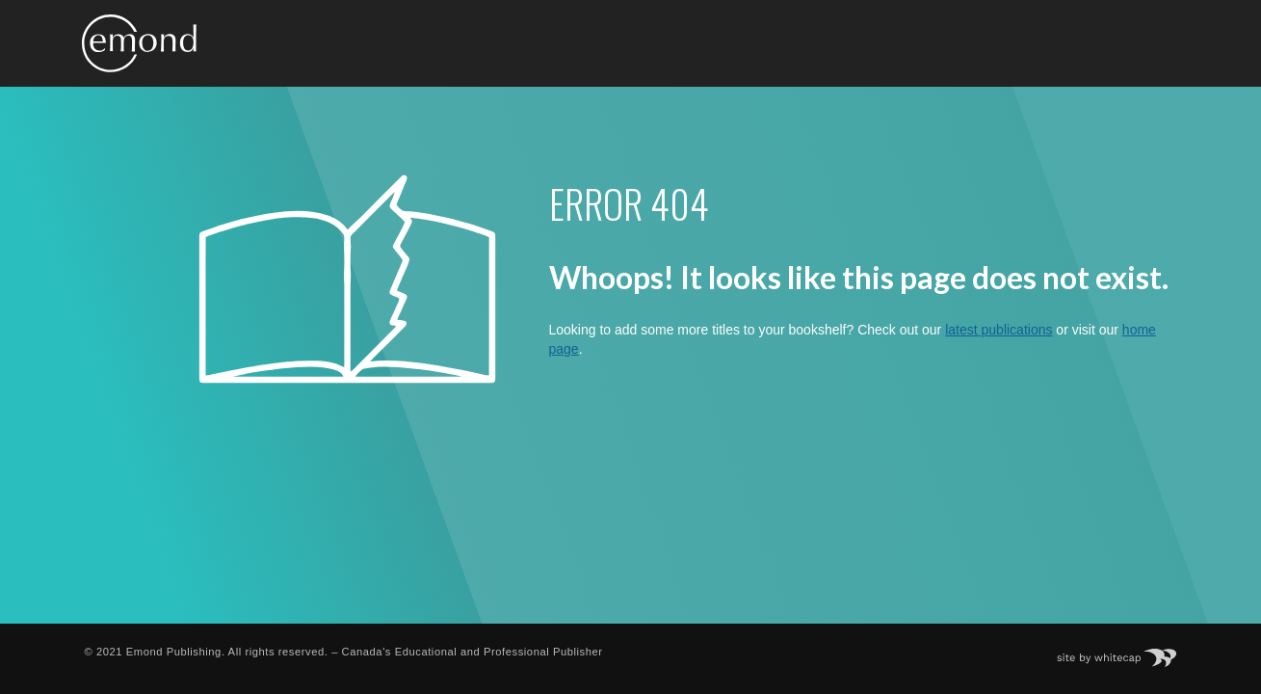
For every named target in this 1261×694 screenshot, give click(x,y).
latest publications (998, 329)
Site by (1125, 651)
